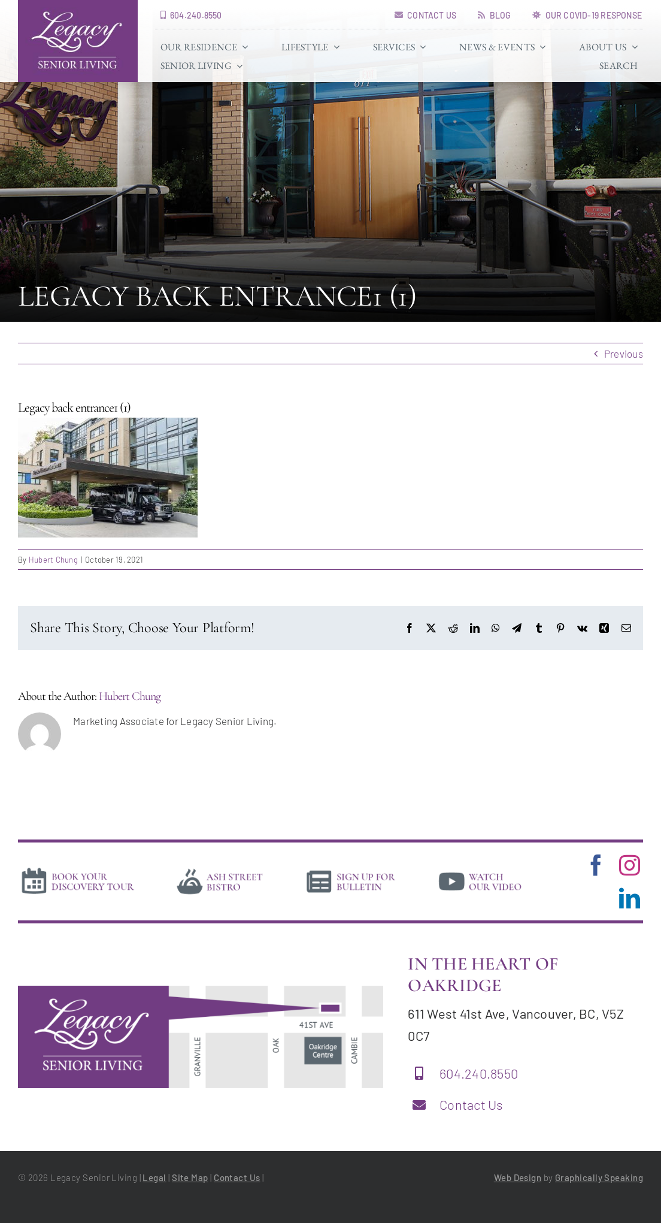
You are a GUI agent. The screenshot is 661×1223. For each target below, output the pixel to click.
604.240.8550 (478, 1073)
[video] (480, 871)
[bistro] (220, 871)
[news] (351, 871)
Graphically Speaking (599, 1177)
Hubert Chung (53, 559)
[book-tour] (77, 870)
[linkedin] (629, 897)
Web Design (518, 1177)
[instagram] (629, 864)
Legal (154, 1177)
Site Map (190, 1177)
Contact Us (471, 1104)
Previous (623, 354)
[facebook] (596, 864)
